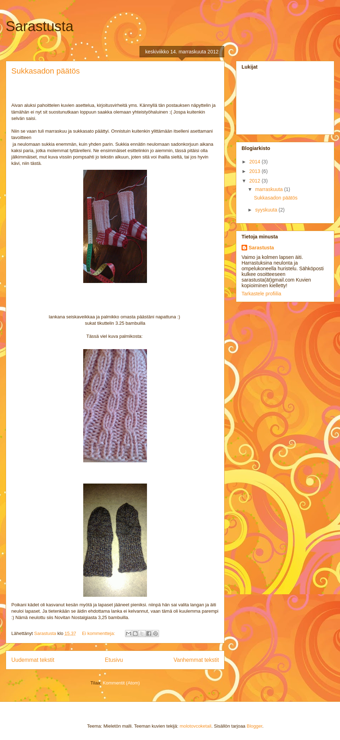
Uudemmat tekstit (32, 660)
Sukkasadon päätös (45, 71)
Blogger (254, 726)
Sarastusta (39, 26)
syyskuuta (266, 210)
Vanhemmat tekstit (196, 660)
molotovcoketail (195, 726)
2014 (255, 161)
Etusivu (114, 660)
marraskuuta (269, 189)
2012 (255, 181)
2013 (255, 171)
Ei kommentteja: (99, 633)
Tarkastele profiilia (261, 293)
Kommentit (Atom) (121, 683)
